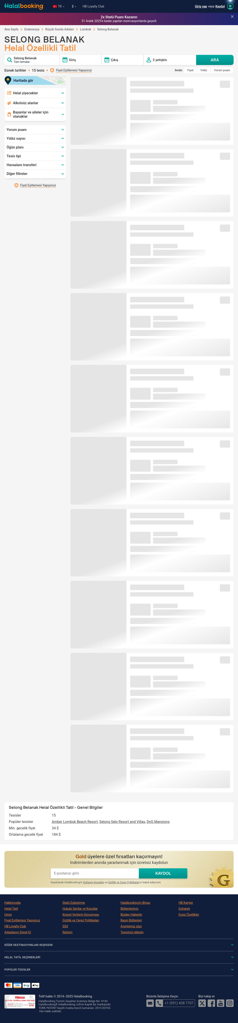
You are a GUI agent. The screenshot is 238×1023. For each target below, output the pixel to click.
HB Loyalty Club (93, 6)
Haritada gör (20, 80)
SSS (65, 926)
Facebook (211, 1003)
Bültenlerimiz (129, 908)
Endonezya (31, 29)
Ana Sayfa (11, 29)
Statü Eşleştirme (74, 902)
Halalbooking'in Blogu (135, 902)
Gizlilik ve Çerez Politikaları (123, 882)
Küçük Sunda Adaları (59, 29)
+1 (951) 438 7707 (174, 1003)
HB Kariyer (186, 902)
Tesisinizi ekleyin (132, 932)
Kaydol (220, 6)
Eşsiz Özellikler (189, 914)
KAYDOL (163, 873)
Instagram (230, 1003)
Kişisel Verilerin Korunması (81, 914)
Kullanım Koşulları (93, 882)
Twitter (202, 1003)
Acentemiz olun (131, 926)
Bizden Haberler (131, 914)
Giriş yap (201, 6)
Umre (8, 914)
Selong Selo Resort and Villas (122, 822)
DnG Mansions (158, 822)
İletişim (68, 932)
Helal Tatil (11, 908)
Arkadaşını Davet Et (17, 932)
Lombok (85, 29)
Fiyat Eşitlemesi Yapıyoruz (22, 920)
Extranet (184, 908)
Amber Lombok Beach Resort (75, 822)
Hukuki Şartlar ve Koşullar (80, 908)
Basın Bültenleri (131, 920)
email (150, 1003)
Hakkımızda (12, 902)
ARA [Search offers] (215, 60)
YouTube (220, 1003)
